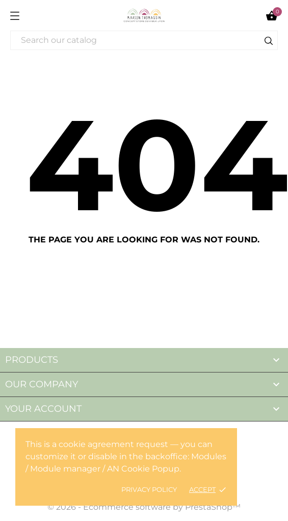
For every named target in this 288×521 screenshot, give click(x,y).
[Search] (144, 40)
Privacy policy (149, 489)
